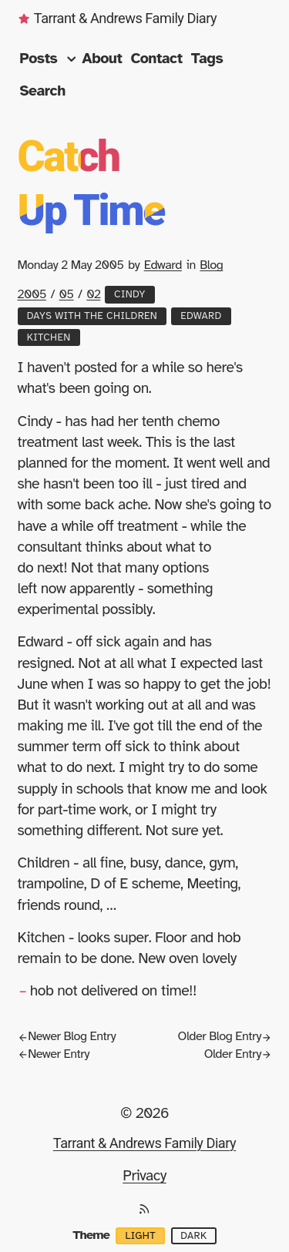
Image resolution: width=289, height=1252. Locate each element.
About (102, 58)
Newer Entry (54, 1054)
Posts (49, 58)
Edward (163, 265)
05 (66, 294)
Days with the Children (92, 316)
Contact (157, 58)
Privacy (144, 1175)
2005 (32, 294)
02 (93, 294)
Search (43, 91)
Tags (207, 58)
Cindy (130, 294)
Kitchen (49, 337)
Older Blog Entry (225, 1036)
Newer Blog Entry (67, 1036)
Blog (211, 265)
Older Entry (238, 1054)
